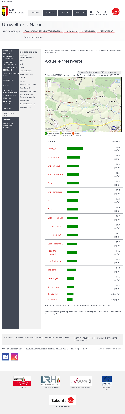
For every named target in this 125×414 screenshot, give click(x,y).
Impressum (103, 338)
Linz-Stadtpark (54, 261)
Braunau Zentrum (56, 174)
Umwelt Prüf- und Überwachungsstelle (27, 96)
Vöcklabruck (53, 157)
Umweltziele (24, 100)
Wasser (22, 78)
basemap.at (58, 129)
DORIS (53, 129)
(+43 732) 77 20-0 (61, 349)
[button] (117, 80)
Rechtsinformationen (27, 104)
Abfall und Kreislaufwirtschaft (27, 56)
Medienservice (62, 338)
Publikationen (106, 31)
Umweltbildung (25, 107)
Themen (35, 13)
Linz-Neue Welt (55, 166)
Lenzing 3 (52, 148)
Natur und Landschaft (28, 84)
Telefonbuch (90, 338)
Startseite (58, 50)
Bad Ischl (52, 269)
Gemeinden (49, 338)
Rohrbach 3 (53, 294)
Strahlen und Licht (26, 74)
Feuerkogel (53, 278)
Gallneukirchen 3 (56, 243)
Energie (22, 81)
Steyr (50, 200)
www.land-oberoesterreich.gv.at (110, 349)
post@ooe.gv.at (81, 349)
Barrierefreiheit (96, 341)
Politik (65, 13)
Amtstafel (8, 338)
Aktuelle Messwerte (52, 52)
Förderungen (88, 31)
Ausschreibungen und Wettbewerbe (43, 31)
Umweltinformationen (28, 91)
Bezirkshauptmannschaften (29, 338)
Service (50, 13)
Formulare (71, 31)
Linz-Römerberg (55, 192)
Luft (21, 64)
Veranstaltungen (33, 37)
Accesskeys (7, 1)
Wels (50, 209)
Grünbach (52, 299)
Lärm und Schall (25, 71)
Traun (50, 183)
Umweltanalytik (25, 88)
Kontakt (78, 338)
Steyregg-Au (53, 287)
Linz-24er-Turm (55, 226)
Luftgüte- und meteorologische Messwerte (105, 50)
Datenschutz (80, 341)
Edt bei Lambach (55, 217)
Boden (22, 60)
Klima (22, 67)
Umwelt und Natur (28, 52)
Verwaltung (80, 13)
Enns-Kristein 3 (55, 235)
